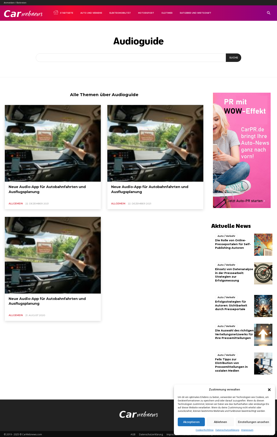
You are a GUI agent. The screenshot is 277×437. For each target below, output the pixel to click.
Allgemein (16, 203)
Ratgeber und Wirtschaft (195, 13)
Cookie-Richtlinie (205, 430)
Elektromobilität (120, 13)
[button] (269, 390)
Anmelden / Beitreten (15, 2)
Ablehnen (220, 422)
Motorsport (146, 13)
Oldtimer (167, 13)
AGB (133, 433)
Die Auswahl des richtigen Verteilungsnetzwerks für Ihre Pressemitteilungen (234, 333)
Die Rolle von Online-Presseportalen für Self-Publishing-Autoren (233, 243)
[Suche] (232, 57)
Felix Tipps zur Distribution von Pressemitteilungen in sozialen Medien (231, 364)
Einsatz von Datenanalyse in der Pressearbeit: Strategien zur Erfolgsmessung (234, 273)
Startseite (63, 12)
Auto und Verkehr (91, 13)
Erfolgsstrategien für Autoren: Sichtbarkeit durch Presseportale (231, 304)
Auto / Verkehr (226, 235)
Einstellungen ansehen (253, 422)
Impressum (247, 430)
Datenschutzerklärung (227, 430)
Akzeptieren (191, 422)
